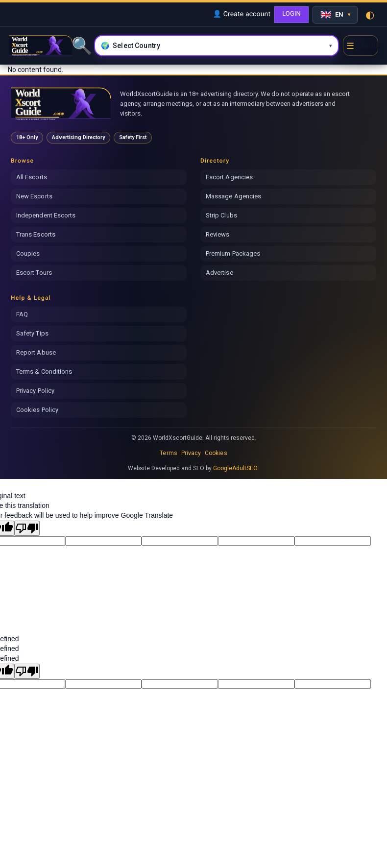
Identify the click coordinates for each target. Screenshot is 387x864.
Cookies (216, 453)
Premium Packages (233, 253)
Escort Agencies (229, 177)
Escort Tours (34, 272)
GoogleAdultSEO (235, 468)
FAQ (22, 314)
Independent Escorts (45, 215)
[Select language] (335, 15)
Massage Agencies (233, 196)
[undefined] (27, 671)
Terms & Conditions (44, 371)
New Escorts (34, 196)
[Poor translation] (27, 528)
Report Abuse (36, 352)
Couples (28, 253)
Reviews (217, 234)
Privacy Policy (35, 390)
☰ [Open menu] (362, 46)
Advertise (219, 272)
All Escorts (31, 177)
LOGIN (291, 14)
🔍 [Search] (81, 45)
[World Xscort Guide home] (61, 103)
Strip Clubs (221, 215)
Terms (168, 453)
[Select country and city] (216, 45)
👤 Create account (241, 14)
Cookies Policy (37, 409)
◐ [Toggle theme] (369, 15)
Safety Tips (32, 333)
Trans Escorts (35, 234)
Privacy (191, 453)
